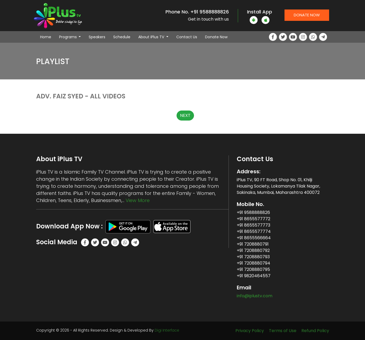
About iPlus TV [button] (151, 37)
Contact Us (186, 37)
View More (138, 200)
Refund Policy (315, 331)
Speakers (97, 37)
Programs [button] (68, 37)
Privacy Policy (249, 331)
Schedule (121, 37)
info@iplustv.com (254, 296)
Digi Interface (167, 330)
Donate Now (307, 15)
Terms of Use (282, 331)
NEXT (185, 115)
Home (47, 37)
